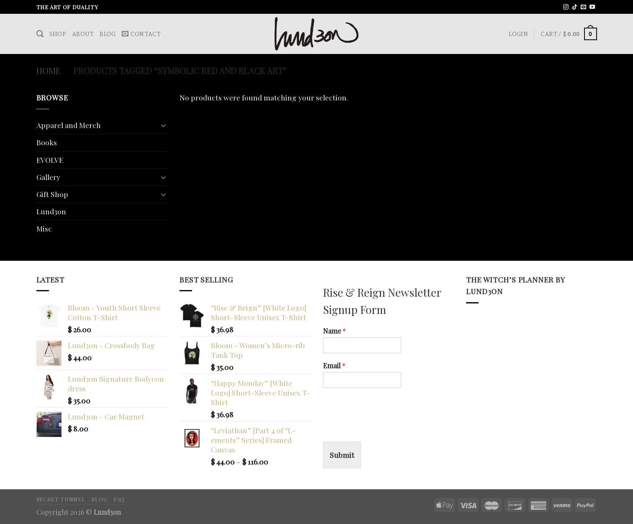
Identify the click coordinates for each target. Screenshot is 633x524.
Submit (342, 455)
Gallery (48, 177)
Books (46, 142)
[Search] (40, 34)
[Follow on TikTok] (574, 7)
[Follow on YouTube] (592, 7)
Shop (57, 34)
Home (48, 70)
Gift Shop (52, 194)
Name (334, 331)
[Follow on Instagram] (566, 7)
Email (334, 366)
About (83, 34)
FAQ (119, 499)
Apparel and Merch (68, 125)
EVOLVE (49, 159)
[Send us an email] (583, 7)
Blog (107, 34)
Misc (44, 228)
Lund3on (51, 211)
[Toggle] (163, 125)
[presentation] (386, 427)
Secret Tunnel (60, 499)
